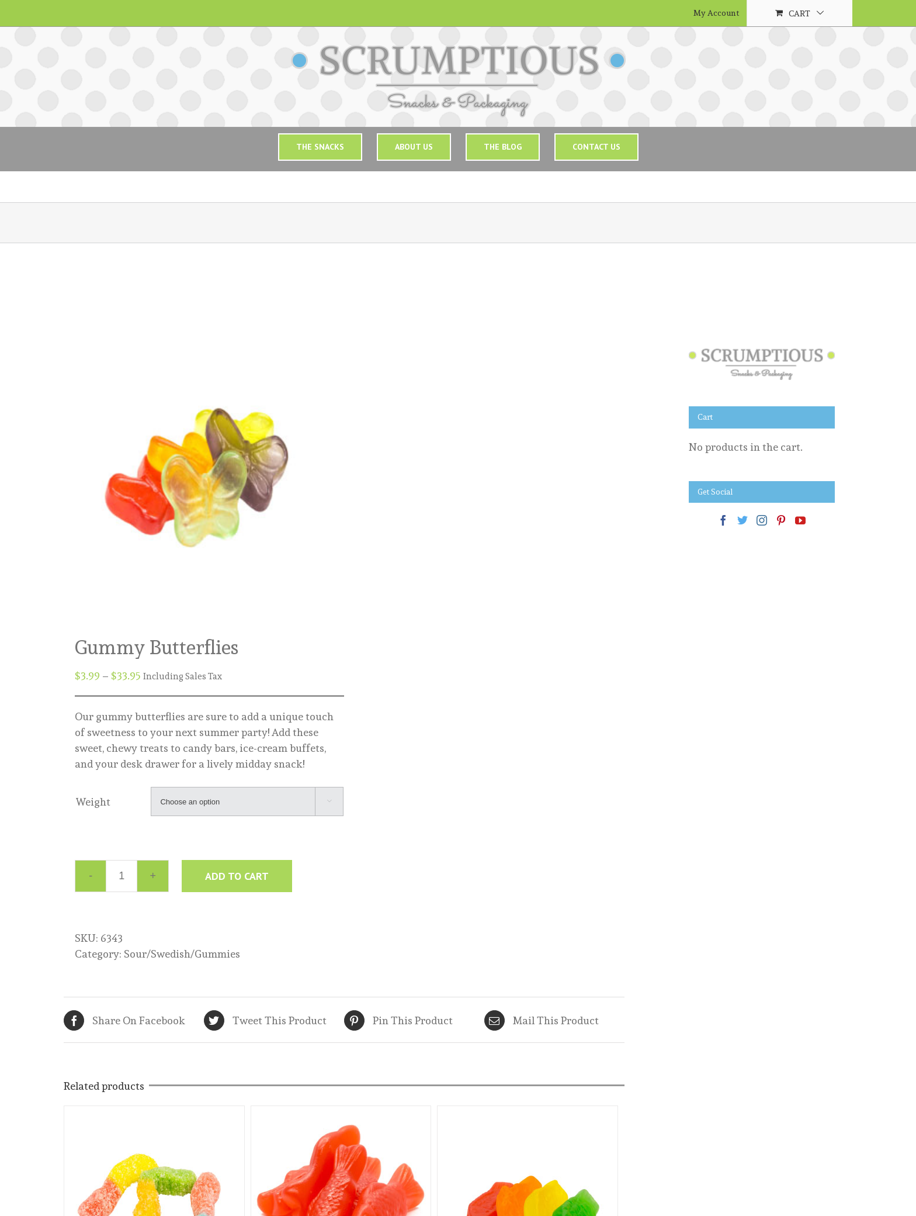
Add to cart (237, 876)
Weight (92, 802)
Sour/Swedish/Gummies (182, 954)
